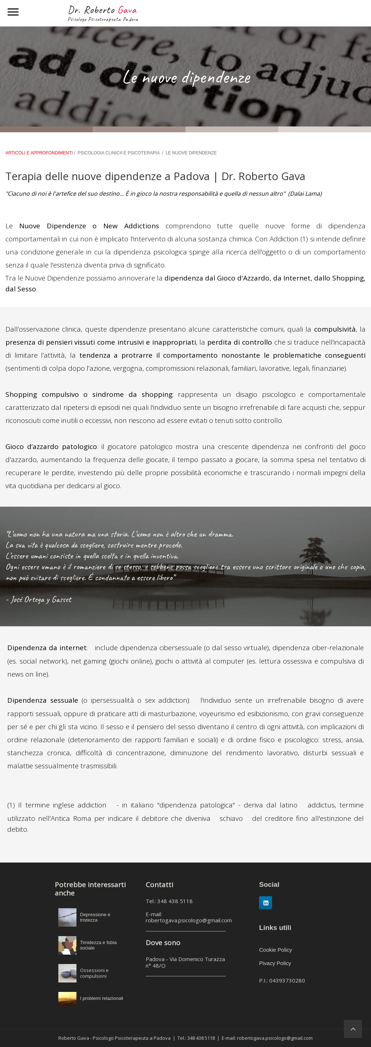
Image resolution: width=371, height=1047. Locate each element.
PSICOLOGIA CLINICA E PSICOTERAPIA (118, 152)
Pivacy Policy (275, 963)
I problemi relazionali (101, 998)
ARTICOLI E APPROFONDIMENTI (39, 152)
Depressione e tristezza (95, 917)
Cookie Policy (275, 950)
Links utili (275, 927)
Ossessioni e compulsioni (94, 973)
